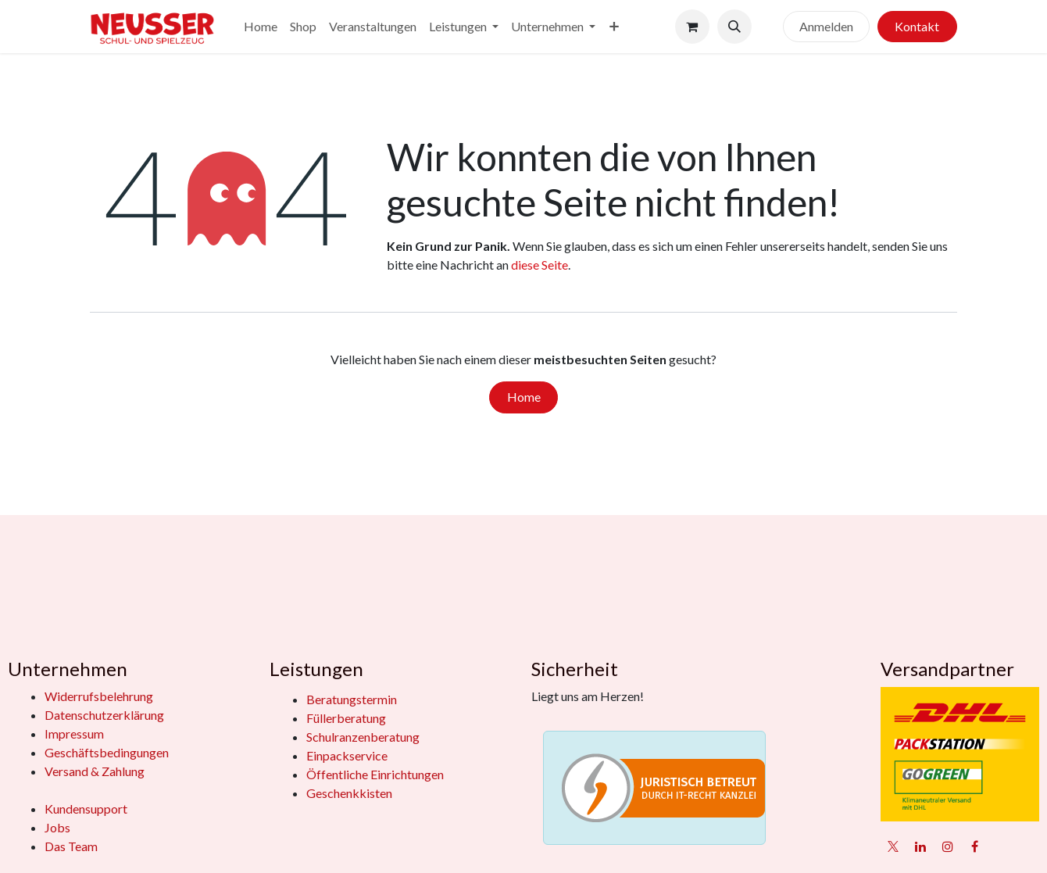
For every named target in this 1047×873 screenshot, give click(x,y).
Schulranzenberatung (363, 736)
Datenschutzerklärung (104, 714)
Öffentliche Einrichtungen (375, 774)
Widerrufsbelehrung (99, 696)
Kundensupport (86, 808)
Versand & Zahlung (95, 771)
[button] (734, 26)
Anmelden (826, 26)
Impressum (74, 733)
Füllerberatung (346, 717)
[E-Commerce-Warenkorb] (692, 26)
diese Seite (539, 264)
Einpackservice (347, 755)
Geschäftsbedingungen (107, 752)
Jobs (57, 827)
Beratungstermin (351, 699)
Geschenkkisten (349, 792)
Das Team (71, 846)
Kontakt (917, 26)
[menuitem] (261, 26)
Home (524, 396)
